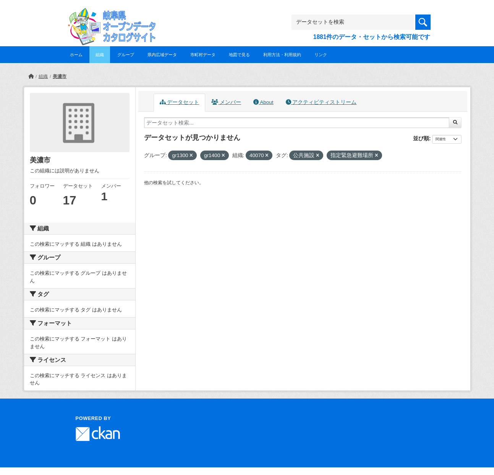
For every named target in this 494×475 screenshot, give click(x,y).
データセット (179, 102)
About (263, 102)
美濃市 (59, 76)
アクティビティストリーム (321, 102)
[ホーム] (31, 76)
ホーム (76, 54)
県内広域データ (162, 54)
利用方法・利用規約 (282, 54)
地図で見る (239, 54)
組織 (100, 54)
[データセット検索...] (296, 122)
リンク (320, 54)
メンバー (226, 102)
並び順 (421, 138)
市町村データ (202, 54)
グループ (125, 54)
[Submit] (455, 122)
